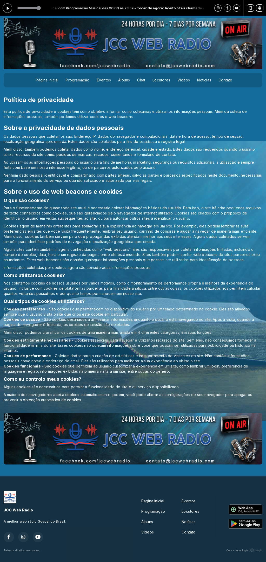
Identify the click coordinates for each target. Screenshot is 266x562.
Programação (77, 80)
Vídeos (183, 80)
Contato (225, 80)
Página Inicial (47, 80)
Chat (141, 80)
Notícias (204, 80)
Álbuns (124, 80)
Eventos (104, 80)
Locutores (161, 80)
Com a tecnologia (244, 550)
